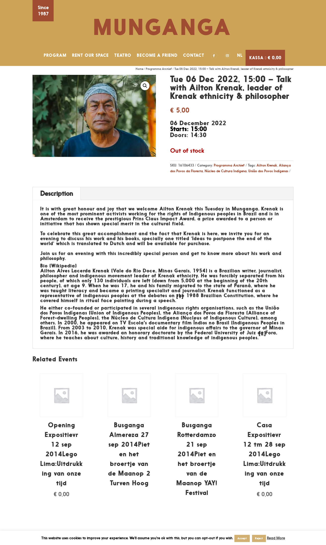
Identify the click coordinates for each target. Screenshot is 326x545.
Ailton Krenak (266, 165)
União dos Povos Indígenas (268, 171)
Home (139, 69)
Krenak (166, 276)
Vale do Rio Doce (134, 271)
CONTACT (193, 55)
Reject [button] (259, 538)
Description (56, 193)
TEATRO (122, 55)
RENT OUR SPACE (90, 55)
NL (240, 55)
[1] (179, 296)
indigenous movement (106, 276)
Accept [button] (242, 538)
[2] (262, 334)
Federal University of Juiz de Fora (235, 333)
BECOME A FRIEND (157, 55)
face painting (117, 300)
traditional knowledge (176, 338)
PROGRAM (55, 55)
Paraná (242, 285)
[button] (145, 85)
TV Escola (132, 323)
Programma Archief (159, 69)
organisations (217, 308)
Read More (276, 538)
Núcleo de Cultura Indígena (226, 171)
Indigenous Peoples (135, 313)
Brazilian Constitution (227, 295)
